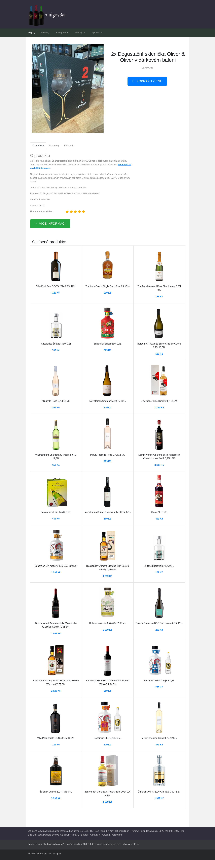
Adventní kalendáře (112, 835)
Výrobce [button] (96, 32)
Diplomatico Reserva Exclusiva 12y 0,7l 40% (70, 831)
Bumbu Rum (122, 831)
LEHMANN (147, 67)
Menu (31, 32)
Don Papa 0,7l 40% (104, 831)
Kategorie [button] (61, 32)
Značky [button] (79, 32)
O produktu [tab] (38, 145)
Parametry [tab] (54, 145)
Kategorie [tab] (69, 145)
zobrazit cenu (149, 81)
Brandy (84, 835)
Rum (67, 835)
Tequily (75, 835)
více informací (52, 223)
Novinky (45, 32)
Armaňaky (95, 835)
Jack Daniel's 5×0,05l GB (51, 835)
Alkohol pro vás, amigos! (48, 853)
